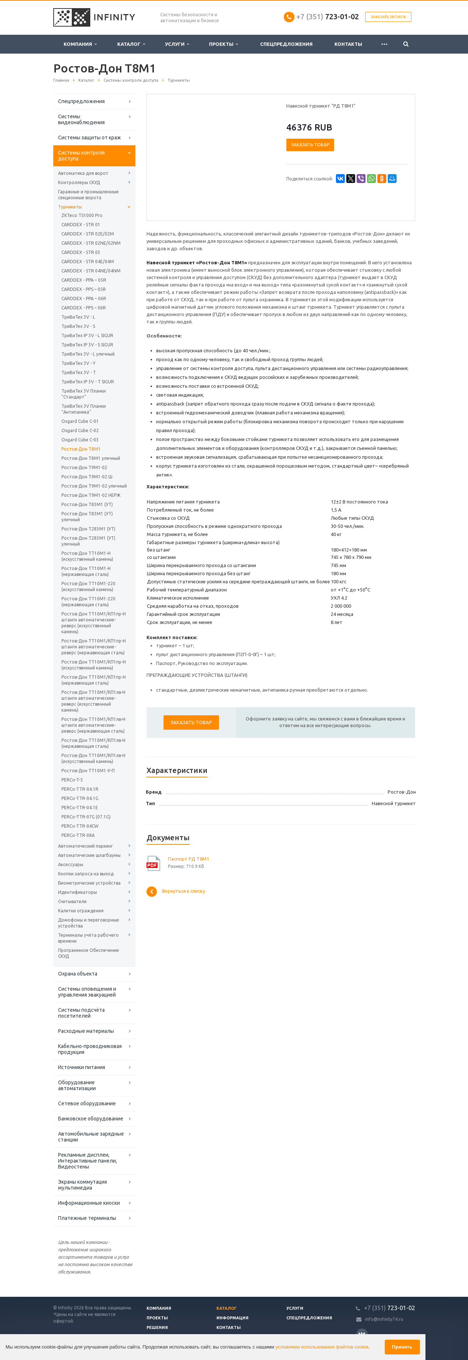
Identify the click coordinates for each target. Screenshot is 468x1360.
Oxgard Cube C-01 (80, 421)
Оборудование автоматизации (77, 1085)
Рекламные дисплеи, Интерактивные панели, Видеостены (87, 1161)
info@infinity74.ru (384, 1319)
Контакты (348, 44)
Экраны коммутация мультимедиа (82, 1185)
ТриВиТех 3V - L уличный (88, 354)
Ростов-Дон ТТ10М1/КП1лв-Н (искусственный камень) (93, 758)
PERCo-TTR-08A (78, 835)
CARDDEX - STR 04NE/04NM (91, 270)
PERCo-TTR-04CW (79, 826)
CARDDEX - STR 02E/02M (87, 233)
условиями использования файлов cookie (322, 1347)
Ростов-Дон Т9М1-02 (84, 467)
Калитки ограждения (81, 910)
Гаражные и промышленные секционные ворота (88, 194)
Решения (157, 1327)
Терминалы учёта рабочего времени (88, 938)
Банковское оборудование (90, 1119)
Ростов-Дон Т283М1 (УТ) (88, 528)
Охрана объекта (77, 974)
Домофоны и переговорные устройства (88, 923)
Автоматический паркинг (85, 846)
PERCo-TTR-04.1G (79, 798)
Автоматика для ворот (83, 173)
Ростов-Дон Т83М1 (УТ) (87, 504)
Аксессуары (70, 864)
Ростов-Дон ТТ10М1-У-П (88, 770)
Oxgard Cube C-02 (80, 430)
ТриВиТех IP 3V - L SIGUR (87, 335)
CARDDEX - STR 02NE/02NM (91, 243)
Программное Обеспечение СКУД (88, 953)
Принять (402, 1347)
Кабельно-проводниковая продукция (90, 1049)
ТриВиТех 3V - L (78, 317)
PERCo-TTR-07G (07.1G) (86, 816)
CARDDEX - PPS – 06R (83, 307)
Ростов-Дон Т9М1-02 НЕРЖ (91, 495)
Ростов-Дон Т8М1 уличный (90, 458)
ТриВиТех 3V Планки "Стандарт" (83, 394)
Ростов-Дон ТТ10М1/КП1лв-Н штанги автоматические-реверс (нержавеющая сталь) (93, 725)
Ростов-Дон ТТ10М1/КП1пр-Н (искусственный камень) (93, 664)
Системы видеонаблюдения (81, 119)
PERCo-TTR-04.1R (79, 789)
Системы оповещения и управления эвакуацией (87, 992)
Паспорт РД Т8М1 (188, 858)
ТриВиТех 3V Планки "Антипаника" (83, 409)
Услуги (177, 44)
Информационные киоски (89, 1203)
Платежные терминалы (87, 1218)
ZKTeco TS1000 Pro (81, 215)
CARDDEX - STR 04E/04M (87, 261)
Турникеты (70, 206)
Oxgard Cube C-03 (80, 439)
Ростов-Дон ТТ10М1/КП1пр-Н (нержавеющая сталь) (93, 680)
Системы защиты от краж (89, 137)
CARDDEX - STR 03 (80, 252)
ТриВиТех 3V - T (78, 372)
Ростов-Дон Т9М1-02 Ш (86, 476)
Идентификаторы (77, 892)
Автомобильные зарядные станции (91, 1137)
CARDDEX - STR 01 (80, 224)
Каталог (131, 44)
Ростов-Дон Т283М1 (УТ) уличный (88, 541)
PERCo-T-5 (72, 779)
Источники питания (81, 1067)
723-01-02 (327, 16)
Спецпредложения (286, 44)
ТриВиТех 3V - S (78, 326)
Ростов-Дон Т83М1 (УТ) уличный (87, 516)
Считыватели (72, 901)
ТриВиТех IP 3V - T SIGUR (87, 381)
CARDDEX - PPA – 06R (83, 298)
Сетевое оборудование (87, 1103)
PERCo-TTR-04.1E (79, 807)
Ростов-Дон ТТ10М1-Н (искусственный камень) (87, 556)
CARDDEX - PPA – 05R (83, 280)
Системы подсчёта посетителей (81, 1013)
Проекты (223, 44)
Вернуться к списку (176, 891)
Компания (80, 44)
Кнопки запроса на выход (86, 873)
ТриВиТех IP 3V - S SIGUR (87, 344)
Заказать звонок (388, 17)
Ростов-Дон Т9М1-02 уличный (94, 486)
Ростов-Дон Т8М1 (81, 449)
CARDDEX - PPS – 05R (83, 289)
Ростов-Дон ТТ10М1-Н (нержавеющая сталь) (86, 571)
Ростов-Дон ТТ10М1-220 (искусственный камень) (88, 586)
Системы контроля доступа (81, 156)
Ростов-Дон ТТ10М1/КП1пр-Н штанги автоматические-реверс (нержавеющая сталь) (93, 646)
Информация (232, 1318)
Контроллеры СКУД (79, 182)
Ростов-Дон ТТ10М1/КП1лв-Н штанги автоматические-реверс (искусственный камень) (93, 701)
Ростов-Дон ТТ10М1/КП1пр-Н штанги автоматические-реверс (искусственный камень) (93, 622)
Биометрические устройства (89, 883)
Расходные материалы (86, 1031)
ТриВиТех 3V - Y (78, 363)
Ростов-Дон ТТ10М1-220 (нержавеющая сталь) (88, 601)
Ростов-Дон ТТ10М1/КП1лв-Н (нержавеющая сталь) (93, 743)
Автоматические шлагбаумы (89, 855)
